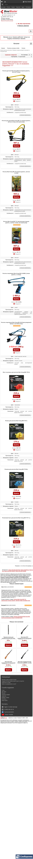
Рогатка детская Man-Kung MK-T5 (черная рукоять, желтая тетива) (16, 71)
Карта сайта (4, 700)
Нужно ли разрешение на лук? (9, 684)
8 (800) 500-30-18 (8, 709)
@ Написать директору (23, 25)
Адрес (22, 7)
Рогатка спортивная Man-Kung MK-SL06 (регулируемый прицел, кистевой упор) (16, 323)
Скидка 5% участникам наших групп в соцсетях (13, 681)
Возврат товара (5, 697)
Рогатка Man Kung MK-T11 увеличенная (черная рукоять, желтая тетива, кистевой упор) (16, 222)
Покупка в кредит (6, 694)
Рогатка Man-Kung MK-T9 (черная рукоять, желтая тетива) (16, 172)
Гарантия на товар (6, 682)
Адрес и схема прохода (9, 707)
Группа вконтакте (8, 712)
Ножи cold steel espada (20, 571)
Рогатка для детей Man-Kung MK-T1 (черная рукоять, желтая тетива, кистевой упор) (16, 121)
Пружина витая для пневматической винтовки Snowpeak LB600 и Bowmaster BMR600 (8, 639)
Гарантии (18, 7)
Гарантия (4, 696)
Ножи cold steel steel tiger (14, 569)
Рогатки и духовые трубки (13, 48)
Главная (3, 48)
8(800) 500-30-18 (8, 16)
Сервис (13, 7)
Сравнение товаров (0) (11, 54)
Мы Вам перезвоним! (24, 23)
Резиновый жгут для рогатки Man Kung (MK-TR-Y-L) (16, 517)
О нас (3, 690)
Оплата (8, 7)
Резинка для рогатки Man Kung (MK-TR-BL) (16, 469)
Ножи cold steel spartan (9, 571)
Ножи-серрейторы (24, 569)
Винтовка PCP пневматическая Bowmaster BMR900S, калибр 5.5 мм (25, 638)
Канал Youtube (7, 714)
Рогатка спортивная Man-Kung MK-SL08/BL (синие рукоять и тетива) (16, 274)
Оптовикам (28, 7)
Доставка (3, 7)
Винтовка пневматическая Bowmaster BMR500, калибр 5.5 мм (24, 663)
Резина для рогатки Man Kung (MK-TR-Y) (16, 420)
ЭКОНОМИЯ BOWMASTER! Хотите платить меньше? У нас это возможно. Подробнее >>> (15, 63)
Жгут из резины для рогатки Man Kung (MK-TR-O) (16, 372)
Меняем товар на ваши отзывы (9, 679)
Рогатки (23, 48)
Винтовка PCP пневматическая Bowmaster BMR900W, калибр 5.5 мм (8, 663)
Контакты (4, 699)
